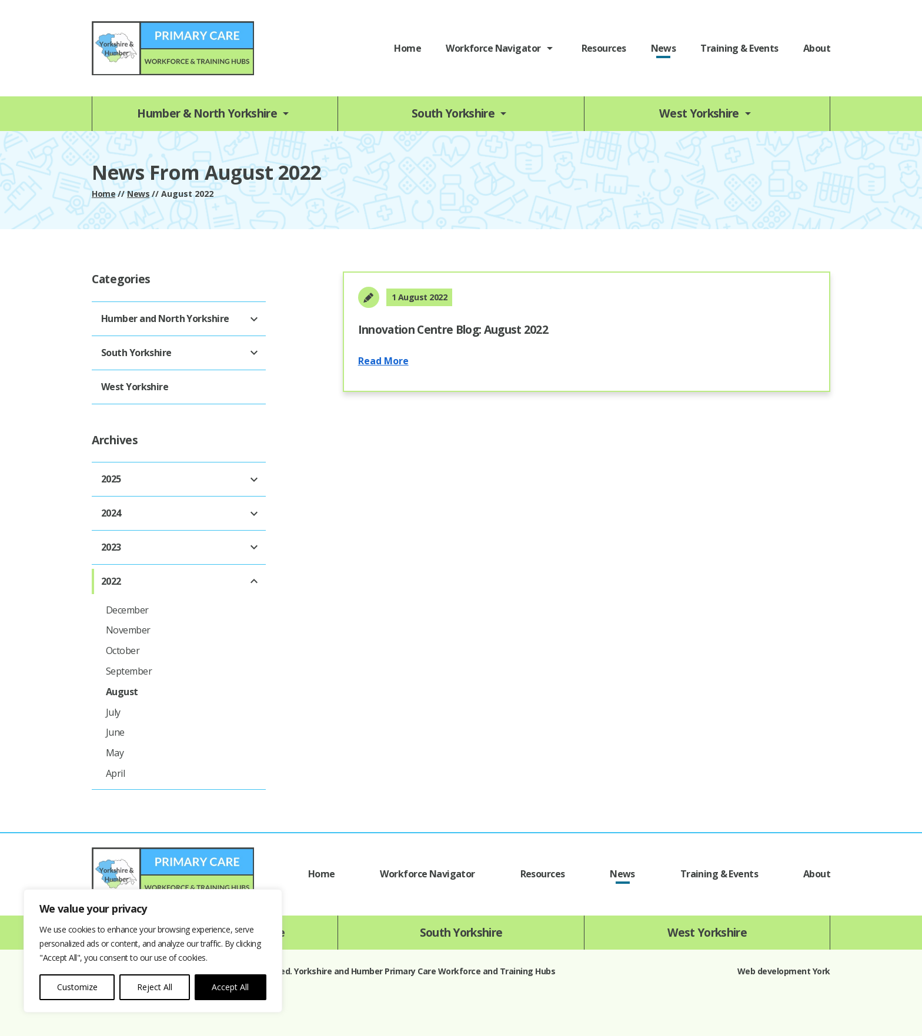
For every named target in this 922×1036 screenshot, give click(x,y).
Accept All (230, 987)
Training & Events (739, 48)
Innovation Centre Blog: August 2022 (453, 329)
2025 (111, 478)
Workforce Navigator (493, 48)
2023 (111, 547)
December (127, 610)
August (122, 691)
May (114, 752)
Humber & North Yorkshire (207, 113)
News (663, 48)
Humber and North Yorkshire (165, 318)
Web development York (783, 971)
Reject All (154, 987)
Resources (604, 48)
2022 (111, 581)
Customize (77, 987)
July (113, 712)
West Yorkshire (699, 113)
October (122, 650)
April (115, 773)
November (128, 629)
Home (407, 48)
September (129, 671)
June (115, 732)
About (816, 48)
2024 (111, 513)
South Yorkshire (453, 113)
